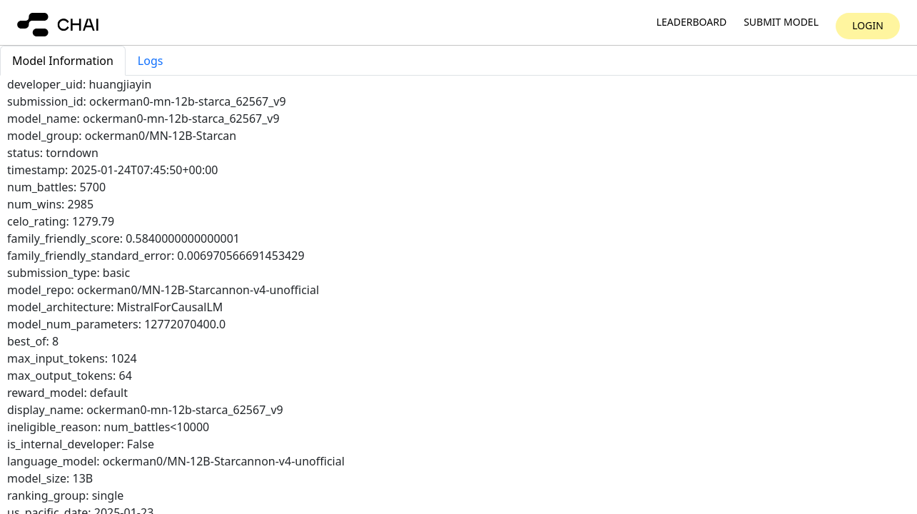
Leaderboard (691, 22)
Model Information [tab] (62, 61)
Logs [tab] (150, 61)
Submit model (781, 22)
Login (867, 25)
